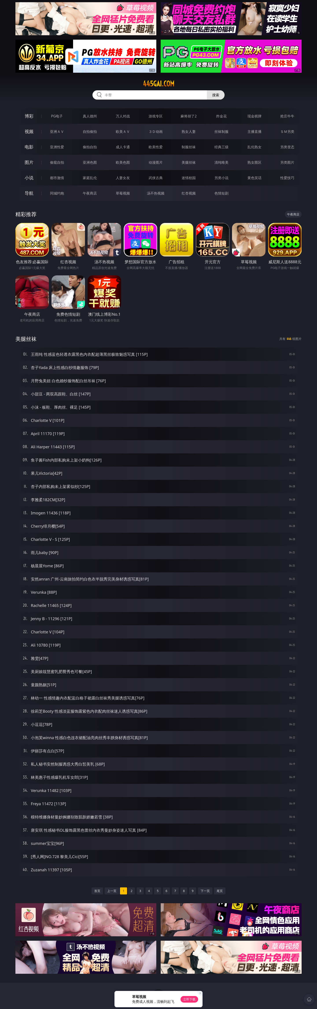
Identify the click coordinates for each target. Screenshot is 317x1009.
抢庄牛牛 (287, 116)
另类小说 (221, 177)
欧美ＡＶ (123, 131)
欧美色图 (123, 162)
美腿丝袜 (189, 162)
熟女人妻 (189, 131)
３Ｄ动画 (156, 131)
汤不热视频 (155, 193)
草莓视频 (123, 193)
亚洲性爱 (57, 147)
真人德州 (90, 116)
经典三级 (221, 147)
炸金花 (221, 116)
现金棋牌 (254, 116)
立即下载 (189, 999)
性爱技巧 (287, 177)
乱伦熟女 (254, 147)
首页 (97, 891)
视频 (29, 131)
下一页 (205, 891)
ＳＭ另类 (287, 131)
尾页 (220, 891)
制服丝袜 (189, 147)
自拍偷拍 (90, 131)
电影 (29, 147)
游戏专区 (156, 116)
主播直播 (254, 131)
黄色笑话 (254, 177)
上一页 (111, 891)
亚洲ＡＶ (57, 131)
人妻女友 (123, 177)
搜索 (215, 95)
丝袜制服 (221, 131)
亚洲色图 (90, 162)
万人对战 (123, 116)
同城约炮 (57, 193)
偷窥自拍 (57, 162)
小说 (29, 178)
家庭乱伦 (90, 177)
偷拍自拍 (90, 147)
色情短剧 (221, 193)
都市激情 (57, 177)
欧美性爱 (156, 147)
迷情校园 (189, 177)
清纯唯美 (221, 162)
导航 (29, 193)
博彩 (29, 116)
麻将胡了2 (189, 116)
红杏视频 (189, 193)
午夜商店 (90, 193)
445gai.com (158, 83)
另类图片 (287, 162)
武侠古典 (156, 177)
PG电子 (57, 116)
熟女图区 (254, 162)
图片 (29, 162)
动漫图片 (156, 162)
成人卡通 (123, 147)
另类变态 (287, 147)
